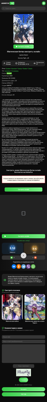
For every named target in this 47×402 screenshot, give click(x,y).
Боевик (8, 68)
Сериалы (7, 71)
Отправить (23, 383)
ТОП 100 (23, 398)
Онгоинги (23, 393)
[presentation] (4, 309)
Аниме (25, 68)
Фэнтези (14, 68)
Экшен (30, 68)
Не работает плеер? (23, 240)
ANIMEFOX (7, 3)
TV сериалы (14, 71)
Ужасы (20, 68)
